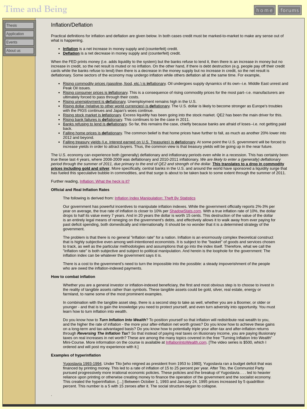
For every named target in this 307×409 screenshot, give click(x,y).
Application (15, 34)
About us (13, 51)
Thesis (11, 25)
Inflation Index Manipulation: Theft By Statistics (155, 198)
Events (11, 42)
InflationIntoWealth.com (186, 342)
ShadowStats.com (185, 211)
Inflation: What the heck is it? (105, 181)
